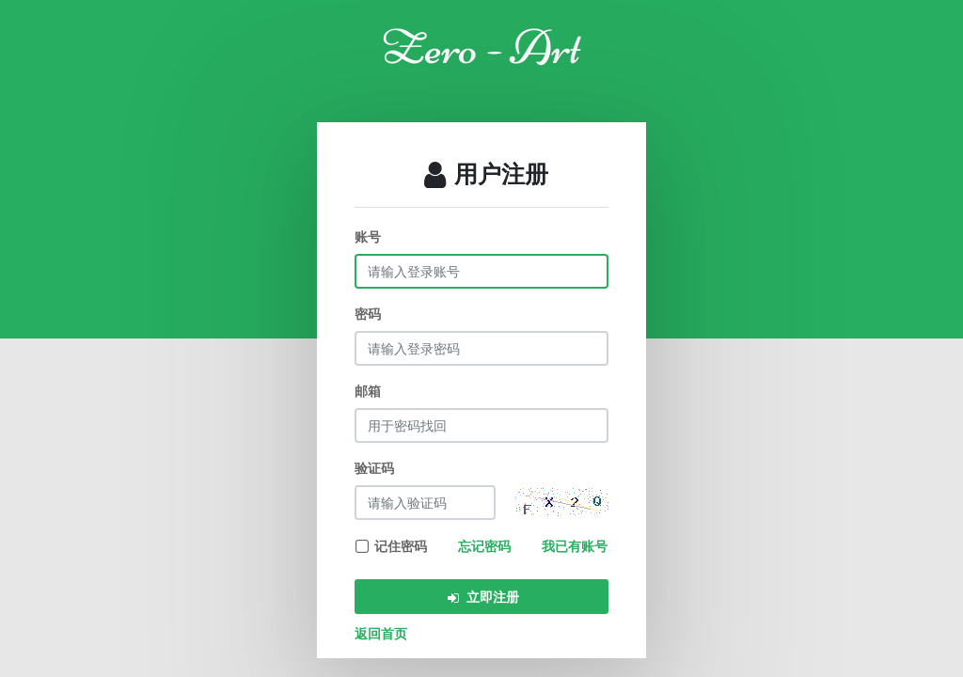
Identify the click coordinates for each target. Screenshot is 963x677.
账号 (368, 236)
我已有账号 (575, 546)
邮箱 (368, 391)
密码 (368, 314)
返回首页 (381, 633)
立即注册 (482, 597)
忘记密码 (484, 546)
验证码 (374, 468)
